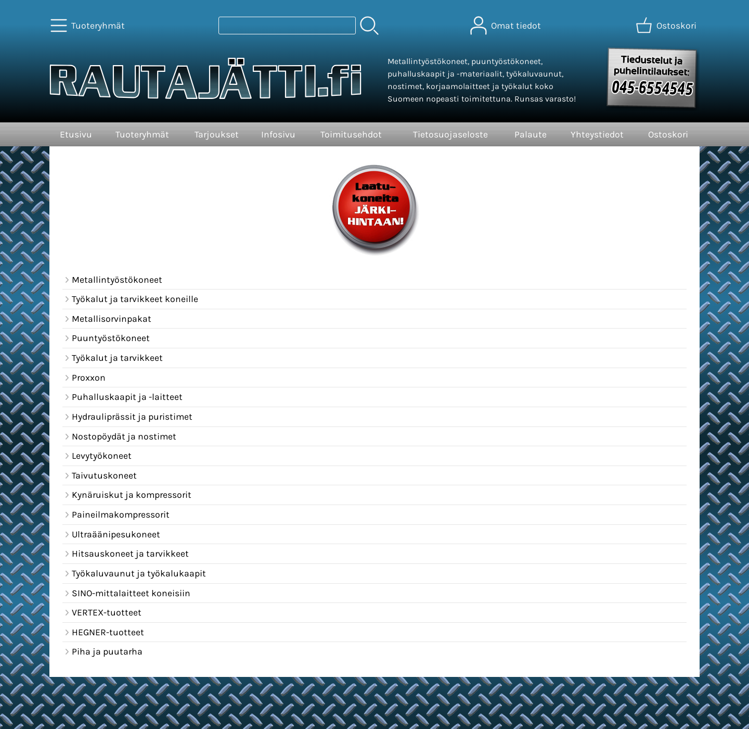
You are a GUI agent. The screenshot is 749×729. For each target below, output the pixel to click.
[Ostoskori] (667, 25)
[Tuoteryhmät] (88, 25)
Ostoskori (668, 134)
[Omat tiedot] (506, 25)
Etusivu (76, 134)
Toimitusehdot (351, 134)
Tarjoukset (217, 134)
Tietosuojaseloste (450, 134)
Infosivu (278, 134)
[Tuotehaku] (287, 25)
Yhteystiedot (597, 134)
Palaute (530, 134)
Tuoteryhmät (142, 134)
